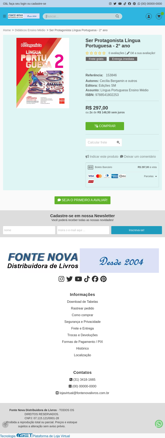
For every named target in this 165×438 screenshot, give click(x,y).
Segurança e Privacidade (82, 321)
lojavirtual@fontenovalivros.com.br (82, 393)
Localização (82, 355)
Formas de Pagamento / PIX (82, 341)
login (23, 3)
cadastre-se (38, 3)
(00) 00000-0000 (150, 3)
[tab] (122, 167)
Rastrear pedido (82, 308)
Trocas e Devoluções (82, 335)
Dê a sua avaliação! (141, 53)
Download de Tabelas (82, 301)
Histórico (82, 348)
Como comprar (82, 315)
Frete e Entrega (82, 328)
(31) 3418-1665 (82, 379)
